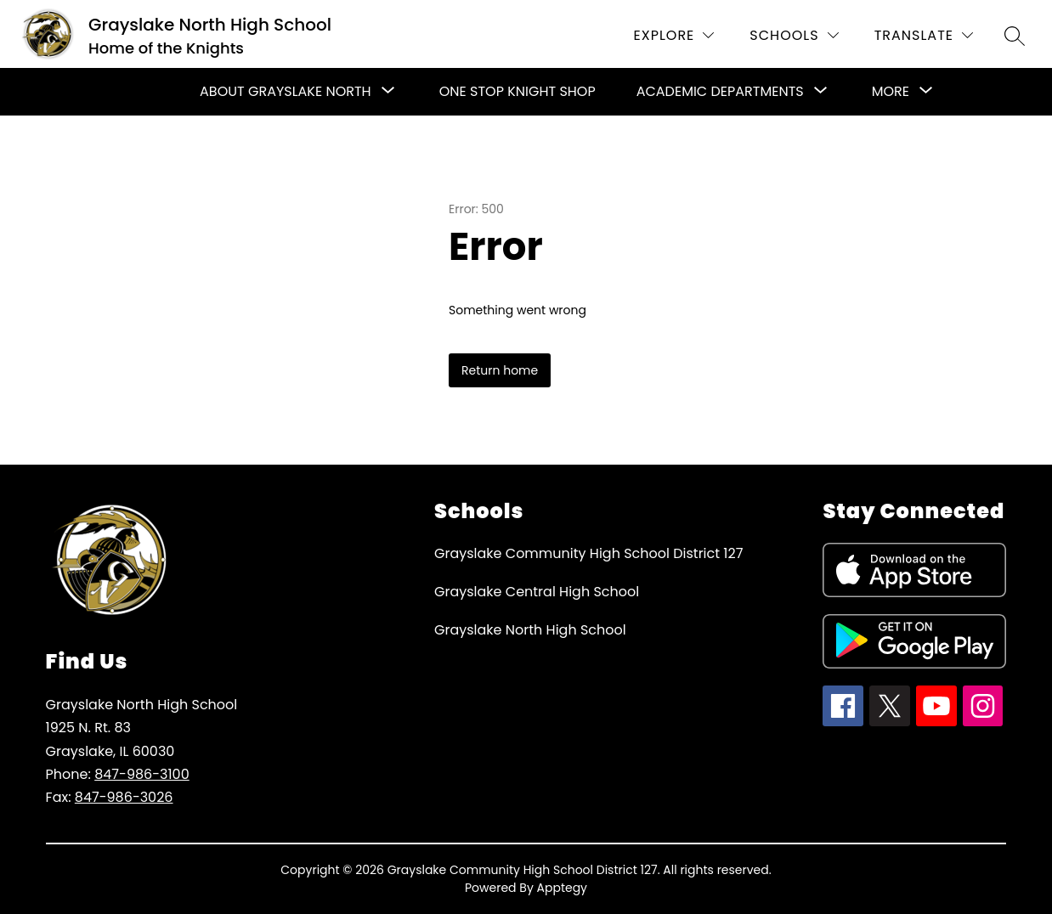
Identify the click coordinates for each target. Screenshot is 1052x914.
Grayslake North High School (530, 630)
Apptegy (562, 887)
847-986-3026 (124, 797)
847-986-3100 (141, 774)
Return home (499, 370)
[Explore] (674, 35)
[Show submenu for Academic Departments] (720, 92)
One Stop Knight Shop (517, 91)
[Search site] (1014, 35)
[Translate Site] (923, 35)
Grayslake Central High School (536, 591)
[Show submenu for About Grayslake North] (285, 92)
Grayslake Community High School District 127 (588, 553)
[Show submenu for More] (890, 92)
